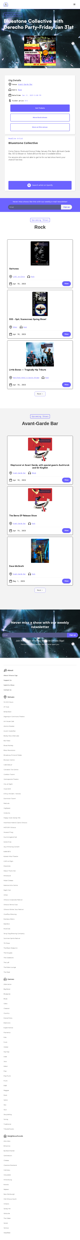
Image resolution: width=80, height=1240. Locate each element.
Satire (6, 1100)
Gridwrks (7, 813)
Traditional (7, 1124)
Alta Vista (7, 1141)
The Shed (7, 972)
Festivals (6, 803)
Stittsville (7, 1213)
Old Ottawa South (10, 1199)
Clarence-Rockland (10, 1165)
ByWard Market (13, 14)
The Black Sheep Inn (11, 948)
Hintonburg (8, 1180)
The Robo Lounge (10, 967)
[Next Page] (40, 393)
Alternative (7, 984)
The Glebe (7, 1218)
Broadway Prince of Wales (13, 755)
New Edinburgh (9, 1194)
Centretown (43, 244)
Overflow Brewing (10, 914)
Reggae (6, 1090)
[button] (74, 4)
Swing (6, 1119)
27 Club (6, 707)
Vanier (6, 1223)
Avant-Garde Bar (25, 84)
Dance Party (8, 1018)
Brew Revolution (9, 750)
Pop (5, 1071)
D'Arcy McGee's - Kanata (12, 794)
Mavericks (7, 866)
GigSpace (7, 808)
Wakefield (7, 1233)
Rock (20, 90)
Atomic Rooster (9, 726)
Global (6, 1047)
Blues (5, 999)
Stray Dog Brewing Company (14, 933)
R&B (5, 1085)
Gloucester (48, 345)
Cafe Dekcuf (8, 765)
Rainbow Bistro (9, 919)
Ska (5, 1105)
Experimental (8, 1028)
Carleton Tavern (9, 774)
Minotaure (7, 876)
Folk (5, 1037)
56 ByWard (7, 712)
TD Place (7, 943)
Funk (5, 1042)
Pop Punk (7, 1076)
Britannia (7, 1146)
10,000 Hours (8, 702)
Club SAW (7, 789)
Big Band (7, 989)
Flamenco (7, 1032)
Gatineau (7, 1170)
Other (15, 327)
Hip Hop (6, 1052)
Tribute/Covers (9, 1129)
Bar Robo (7, 741)
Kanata (6, 1184)
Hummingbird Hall (10, 837)
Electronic (7, 1023)
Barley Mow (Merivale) (11, 736)
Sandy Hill (7, 1209)
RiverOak (7, 929)
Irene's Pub (7, 842)
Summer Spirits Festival (12, 938)
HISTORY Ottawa (10, 827)
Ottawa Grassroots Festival (13, 900)
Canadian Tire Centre (11, 769)
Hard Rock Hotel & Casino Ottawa (26, 378)
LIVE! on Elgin (19, 277)
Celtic (5, 1003)
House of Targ (8, 832)
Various (43, 295)
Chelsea (6, 1160)
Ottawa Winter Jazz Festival (13, 909)
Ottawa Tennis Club (11, 904)
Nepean (6, 1189)
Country (7, 1013)
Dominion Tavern (10, 798)
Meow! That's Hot (10, 871)
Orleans (6, 1204)
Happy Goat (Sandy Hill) (12, 818)
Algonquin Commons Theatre (14, 716)
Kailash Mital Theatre (11, 856)
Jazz (5, 1061)
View (66, 284)
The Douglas (8, 953)
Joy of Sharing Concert (11, 847)
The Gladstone (8, 958)
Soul (5, 1110)
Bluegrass (7, 994)
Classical (6, 1008)
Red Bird (7, 924)
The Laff (6, 962)
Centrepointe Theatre (11, 779)
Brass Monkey (8, 745)
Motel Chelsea (8, 880)
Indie (5, 1056)
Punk (5, 1081)
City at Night (8, 784)
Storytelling (8, 1114)
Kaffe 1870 (7, 851)
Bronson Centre (9, 760)
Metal (34, 473)
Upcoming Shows (40, 220)
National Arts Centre (11, 885)
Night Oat (7, 890)
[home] (5, 4)
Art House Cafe (9, 721)
